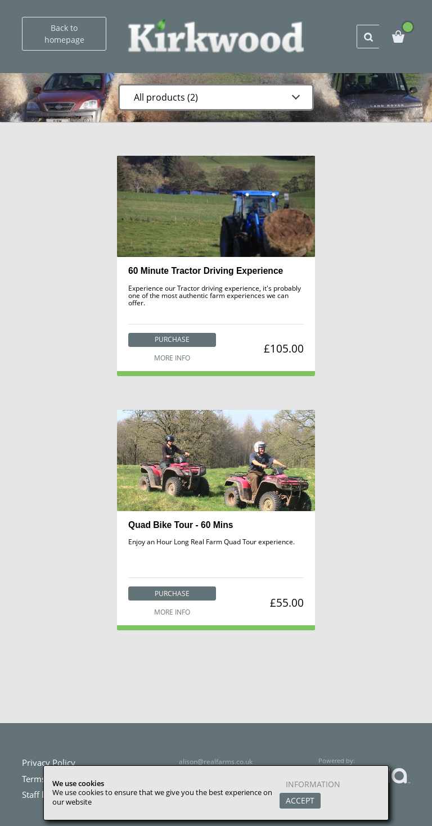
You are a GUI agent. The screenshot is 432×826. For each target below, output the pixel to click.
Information (313, 784)
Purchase (171, 339)
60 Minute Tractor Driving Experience (206, 271)
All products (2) (164, 97)
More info (172, 358)
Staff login (41, 794)
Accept (300, 800)
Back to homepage (64, 33)
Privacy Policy (48, 762)
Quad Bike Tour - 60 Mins (181, 526)
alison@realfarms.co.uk (216, 761)
